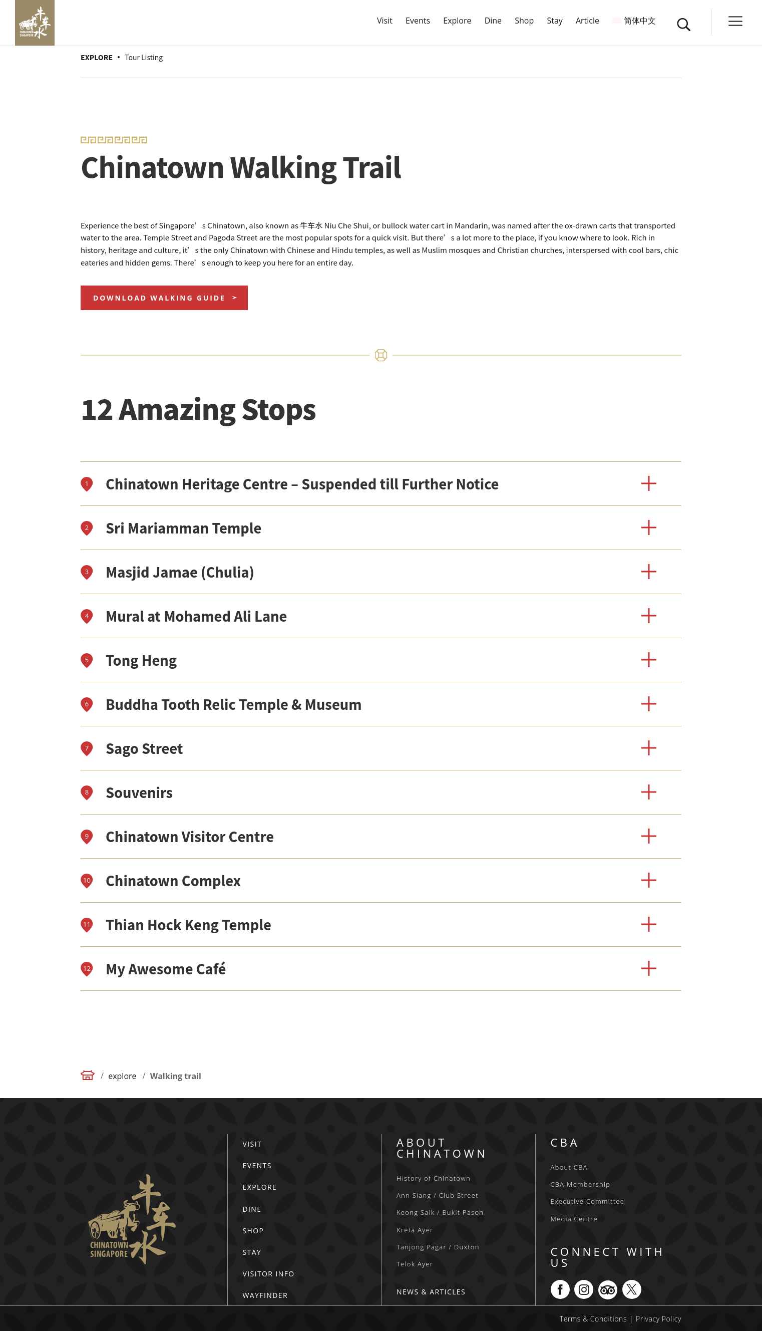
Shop (524, 26)
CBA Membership (581, 1184)
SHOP (253, 1230)
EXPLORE (97, 57)
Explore (457, 26)
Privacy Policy (658, 1318)
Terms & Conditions (593, 1318)
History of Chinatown (434, 1178)
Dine (493, 26)
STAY (252, 1252)
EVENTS (257, 1165)
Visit (385, 26)
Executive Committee (588, 1201)
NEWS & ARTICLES (431, 1291)
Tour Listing (144, 57)
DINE (252, 1209)
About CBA (569, 1167)
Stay (554, 26)
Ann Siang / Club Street (438, 1195)
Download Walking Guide (159, 298)
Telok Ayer (415, 1263)
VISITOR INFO (269, 1273)
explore (122, 1076)
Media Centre (574, 1218)
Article (587, 26)
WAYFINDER (265, 1295)
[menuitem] (634, 36)
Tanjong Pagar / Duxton (438, 1246)
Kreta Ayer (415, 1229)
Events (418, 26)
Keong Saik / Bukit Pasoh (440, 1212)
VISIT (252, 1144)
